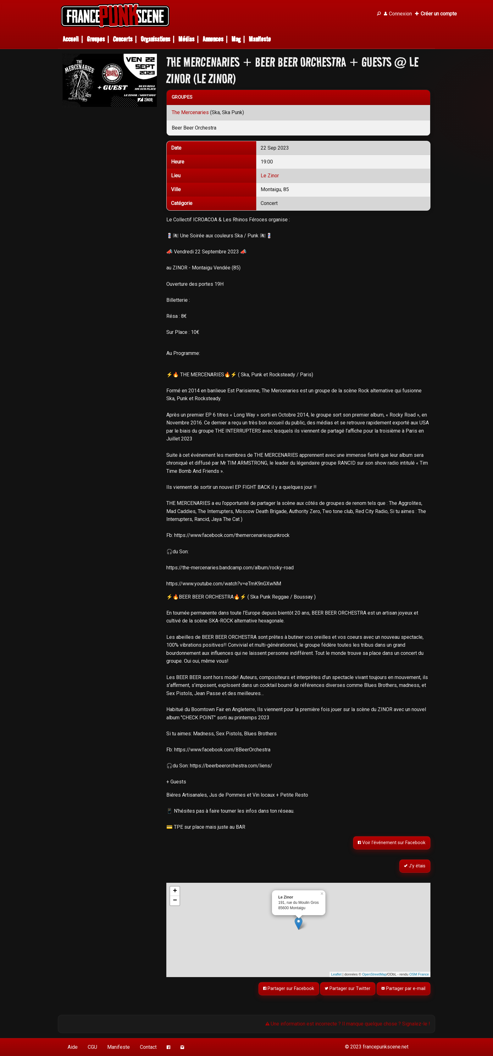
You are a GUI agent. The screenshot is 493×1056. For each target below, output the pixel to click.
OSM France (419, 974)
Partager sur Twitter (348, 988)
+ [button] (175, 891)
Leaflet (336, 974)
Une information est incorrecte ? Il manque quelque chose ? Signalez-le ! (347, 1024)
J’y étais (415, 866)
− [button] (175, 900)
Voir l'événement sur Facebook (392, 842)
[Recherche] (379, 14)
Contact (148, 1047)
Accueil (71, 39)
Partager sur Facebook (288, 988)
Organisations (155, 39)
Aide (73, 1047)
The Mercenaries (190, 112)
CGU (92, 1047)
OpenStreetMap (374, 974)
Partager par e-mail (404, 988)
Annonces (212, 39)
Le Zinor (270, 176)
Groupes (96, 39)
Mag (236, 39)
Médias (186, 39)
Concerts (122, 39)
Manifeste (260, 39)
